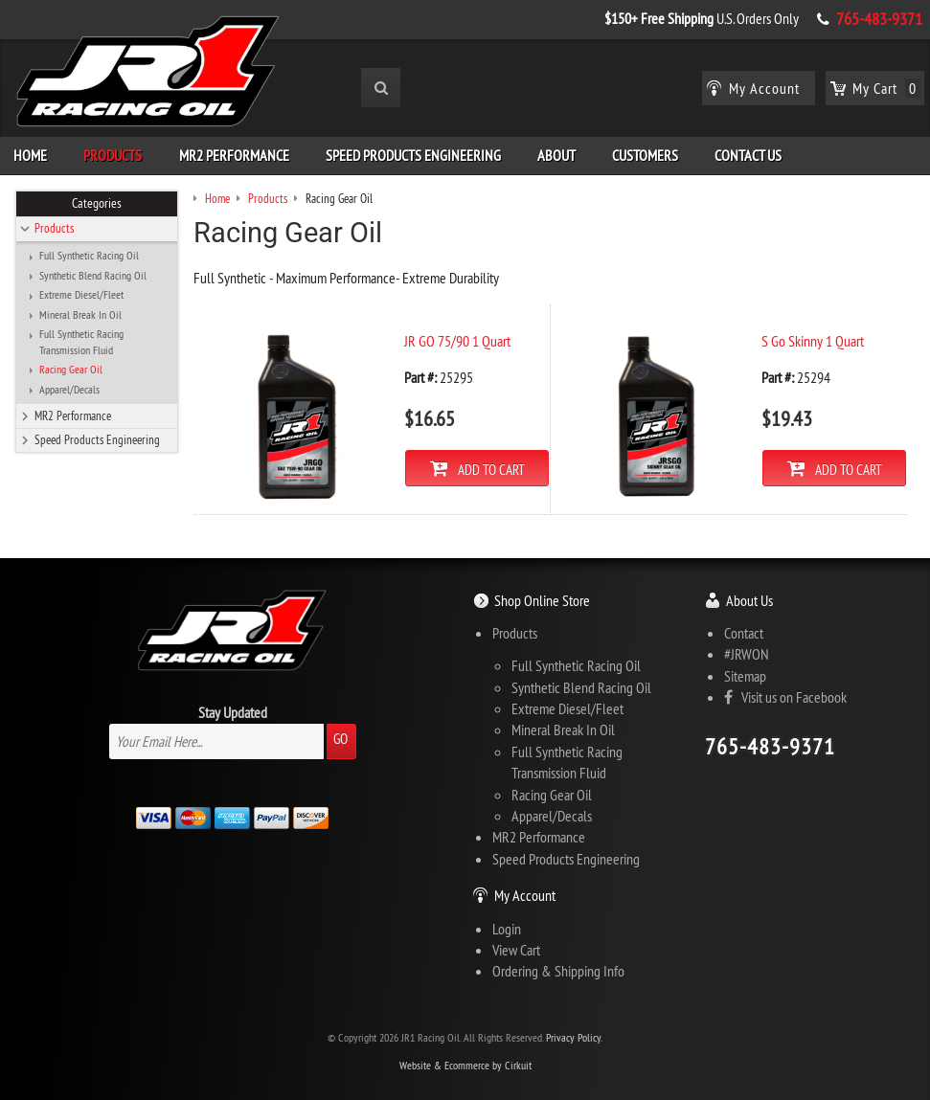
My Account (525, 895)
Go (340, 739)
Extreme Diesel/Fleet (81, 295)
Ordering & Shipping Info (558, 970)
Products (112, 155)
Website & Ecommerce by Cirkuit (465, 1065)
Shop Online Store (542, 600)
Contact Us (748, 155)
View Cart (516, 949)
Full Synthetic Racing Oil (89, 255)
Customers (645, 155)
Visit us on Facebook (785, 697)
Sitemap (745, 675)
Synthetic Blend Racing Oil (93, 275)
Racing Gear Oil (70, 369)
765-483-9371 (879, 19)
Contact (743, 632)
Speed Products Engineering (413, 155)
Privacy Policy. (574, 1037)
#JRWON (746, 653)
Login (506, 928)
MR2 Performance (234, 155)
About (556, 155)
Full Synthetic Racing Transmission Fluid (81, 341)
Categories (97, 203)
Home (30, 155)
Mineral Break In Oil (80, 315)
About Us (749, 600)
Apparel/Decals (69, 389)
